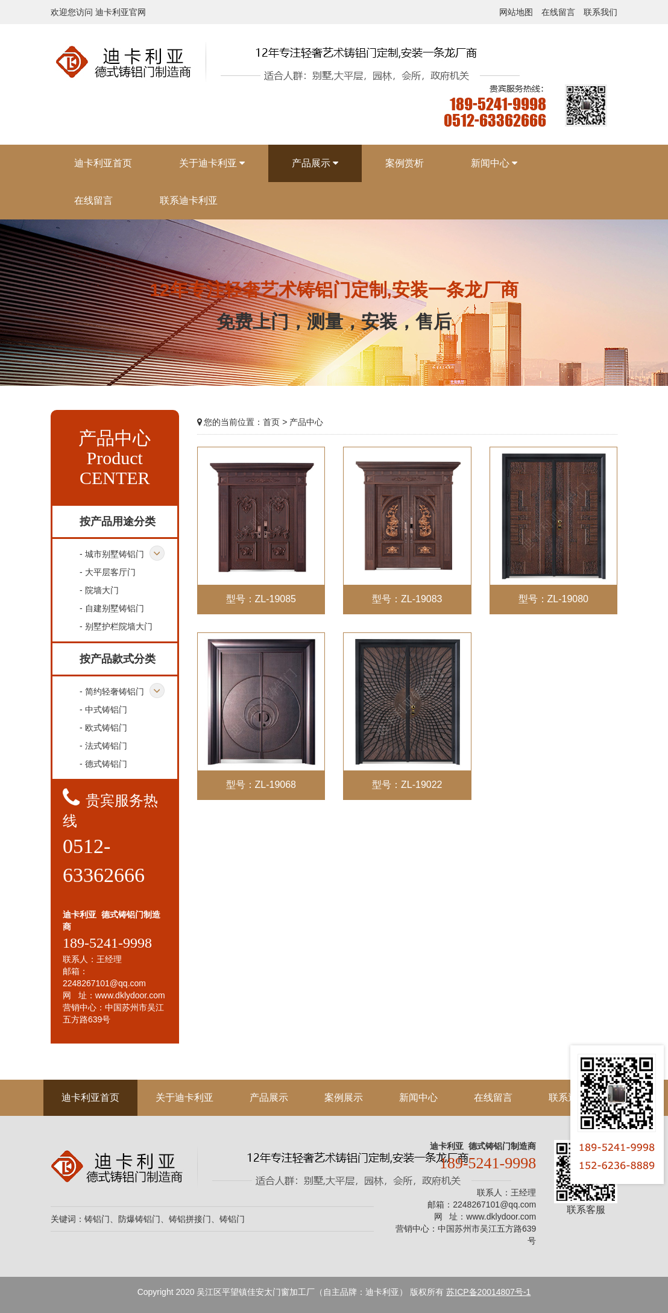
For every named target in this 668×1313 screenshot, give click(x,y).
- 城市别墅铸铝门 (112, 554)
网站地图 (516, 12)
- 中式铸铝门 (103, 709)
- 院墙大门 (99, 590)
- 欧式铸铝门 (103, 727)
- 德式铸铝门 (103, 764)
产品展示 (269, 1097)
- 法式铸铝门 (103, 746)
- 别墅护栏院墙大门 (116, 626)
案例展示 (343, 1097)
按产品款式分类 (118, 659)
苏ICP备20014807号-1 (488, 1292)
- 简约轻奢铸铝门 (112, 691)
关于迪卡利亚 (184, 1097)
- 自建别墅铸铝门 (112, 608)
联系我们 (600, 12)
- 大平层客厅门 (108, 572)
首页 (271, 422)
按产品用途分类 (118, 521)
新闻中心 (418, 1097)
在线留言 (558, 12)
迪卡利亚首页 (90, 1097)
